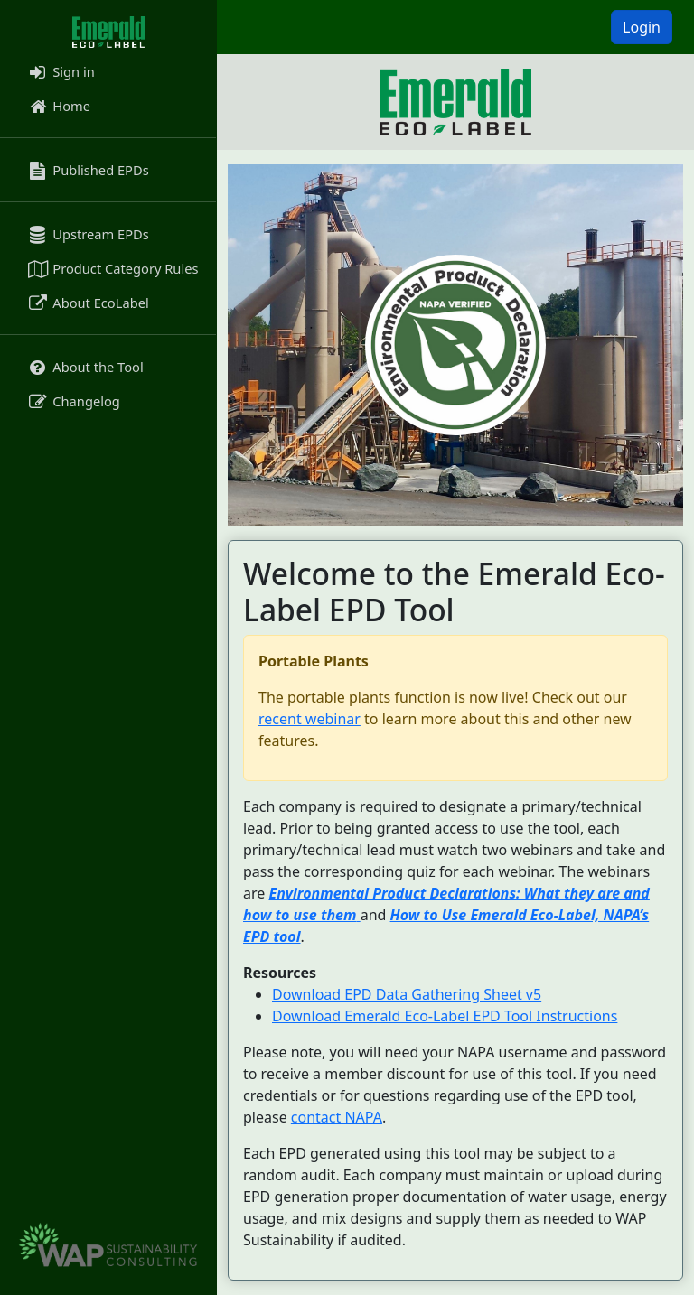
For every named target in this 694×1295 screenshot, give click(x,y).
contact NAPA (336, 1117)
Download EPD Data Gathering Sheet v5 (406, 994)
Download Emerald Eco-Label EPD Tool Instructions (444, 1016)
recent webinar (309, 719)
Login (642, 27)
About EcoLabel (87, 302)
